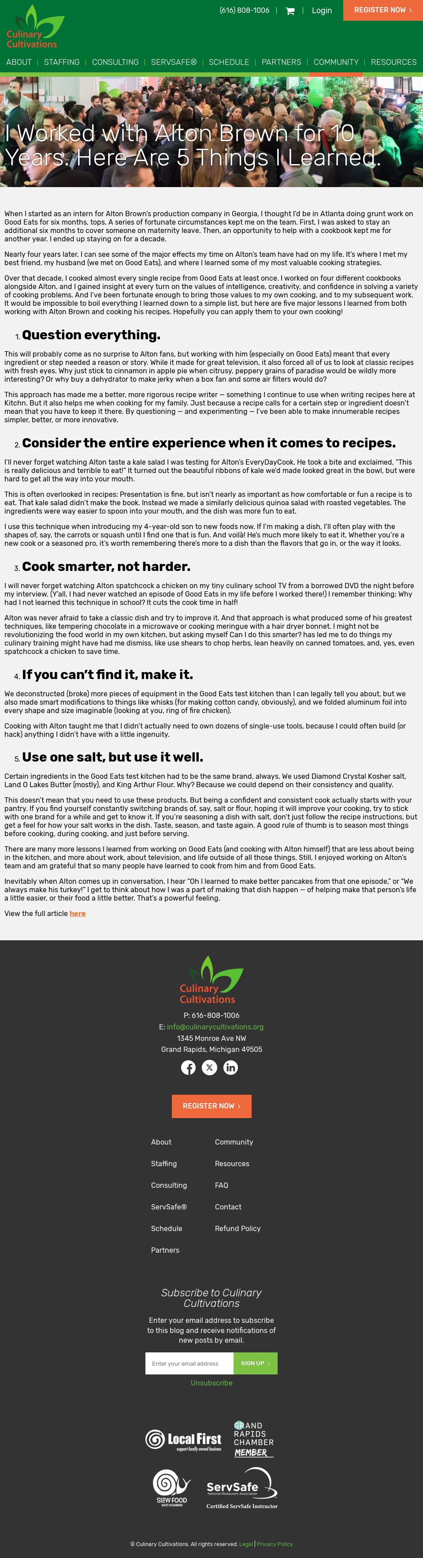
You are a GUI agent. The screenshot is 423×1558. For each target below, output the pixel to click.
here (78, 913)
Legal (246, 1544)
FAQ (221, 1185)
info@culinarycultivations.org (215, 1027)
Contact (228, 1207)
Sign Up (255, 1363)
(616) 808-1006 (245, 10)
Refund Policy (238, 1228)
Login (322, 10)
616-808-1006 (216, 1015)
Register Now (383, 10)
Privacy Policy (275, 1544)
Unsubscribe (212, 1383)
